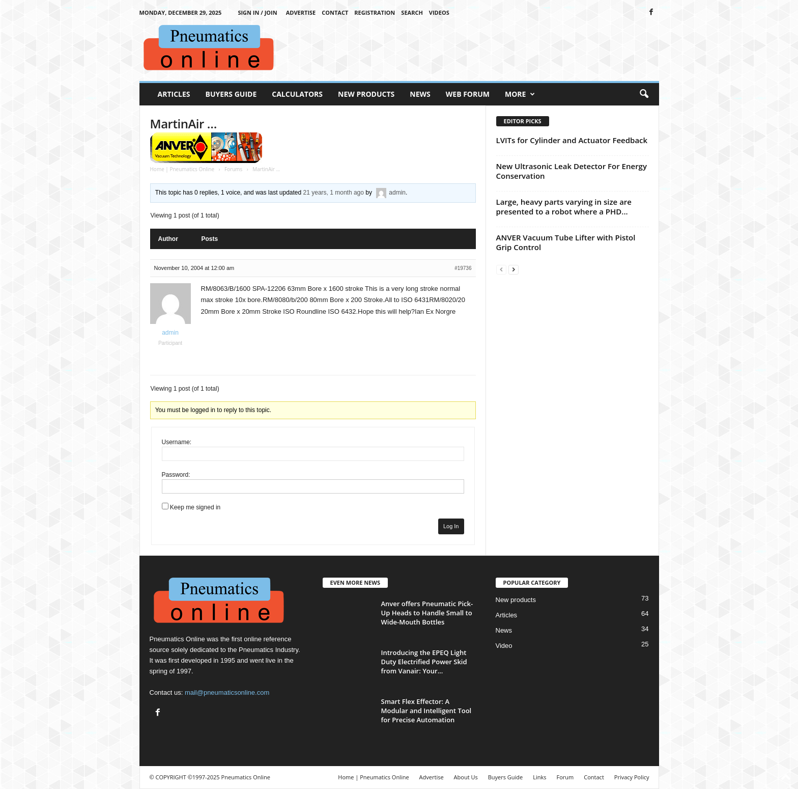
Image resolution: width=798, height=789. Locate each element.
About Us (466, 777)
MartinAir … (183, 123)
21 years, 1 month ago (333, 192)
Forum (565, 777)
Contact (335, 12)
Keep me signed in (195, 507)
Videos (439, 12)
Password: (176, 474)
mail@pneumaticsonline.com (227, 692)
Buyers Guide (231, 94)
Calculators (297, 94)
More (520, 94)
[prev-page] (501, 269)
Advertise (301, 12)
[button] (644, 94)
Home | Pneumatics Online (182, 169)
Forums (233, 169)
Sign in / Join (257, 12)
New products (516, 600)
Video (504, 645)
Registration (374, 12)
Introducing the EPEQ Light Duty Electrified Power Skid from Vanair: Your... (424, 661)
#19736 (462, 268)
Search (412, 12)
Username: (177, 442)
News (420, 94)
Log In (451, 526)
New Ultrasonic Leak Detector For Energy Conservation (571, 171)
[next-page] (513, 269)
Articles (174, 94)
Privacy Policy (631, 777)
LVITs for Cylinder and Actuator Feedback (572, 140)
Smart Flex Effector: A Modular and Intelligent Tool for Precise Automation (426, 710)
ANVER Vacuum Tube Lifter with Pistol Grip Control (566, 242)
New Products (366, 94)
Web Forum (468, 94)
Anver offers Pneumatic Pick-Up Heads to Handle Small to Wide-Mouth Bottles (427, 613)
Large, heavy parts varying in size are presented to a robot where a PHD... (564, 206)
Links (539, 777)
